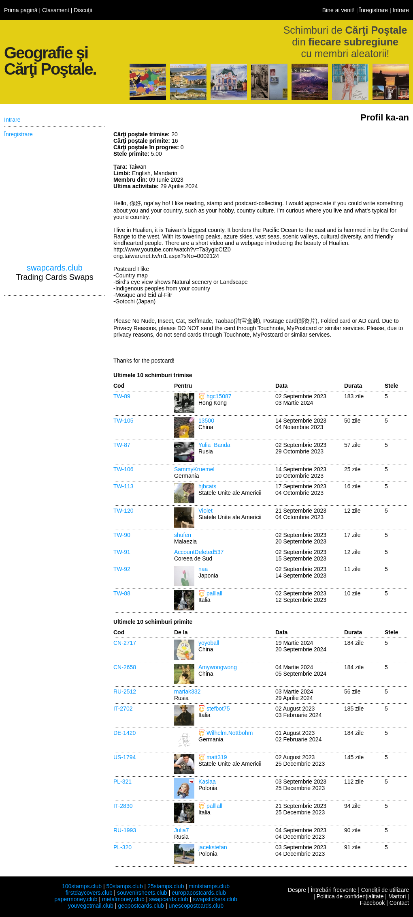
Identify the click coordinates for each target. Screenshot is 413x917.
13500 (206, 420)
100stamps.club (82, 886)
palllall (214, 593)
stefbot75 (218, 708)
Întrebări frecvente (333, 890)
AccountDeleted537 (199, 552)
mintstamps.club (209, 886)
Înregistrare (373, 10)
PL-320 (122, 847)
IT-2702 (122, 708)
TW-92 (121, 569)
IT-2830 (122, 806)
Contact (399, 903)
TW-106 (123, 469)
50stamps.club (124, 886)
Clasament (55, 10)
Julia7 (181, 830)
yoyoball (208, 643)
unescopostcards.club (196, 905)
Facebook (372, 903)
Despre (297, 890)
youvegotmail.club (90, 905)
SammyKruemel (194, 469)
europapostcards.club (199, 892)
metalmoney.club (123, 899)
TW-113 (123, 486)
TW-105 (123, 420)
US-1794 (124, 757)
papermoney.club (75, 899)
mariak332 (187, 691)
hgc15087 (219, 396)
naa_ (204, 569)
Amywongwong (217, 667)
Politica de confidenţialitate (350, 896)
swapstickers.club (215, 899)
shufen (182, 535)
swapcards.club (55, 267)
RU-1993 (124, 830)
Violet (205, 510)
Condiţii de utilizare (385, 890)
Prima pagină (21, 10)
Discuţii (83, 10)
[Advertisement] (348, 161)
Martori (397, 896)
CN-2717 (124, 643)
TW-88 (121, 593)
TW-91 (121, 552)
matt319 (216, 757)
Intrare (401, 10)
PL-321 (122, 781)
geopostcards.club (141, 905)
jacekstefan (212, 847)
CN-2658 (124, 667)
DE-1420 (124, 733)
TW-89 (121, 396)
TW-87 (121, 445)
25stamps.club (165, 886)
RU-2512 (124, 691)
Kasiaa (207, 781)
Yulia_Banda (214, 445)
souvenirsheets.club (142, 892)
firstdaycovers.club (89, 892)
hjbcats (207, 486)
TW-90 (121, 535)
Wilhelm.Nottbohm (229, 733)
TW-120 (123, 510)
